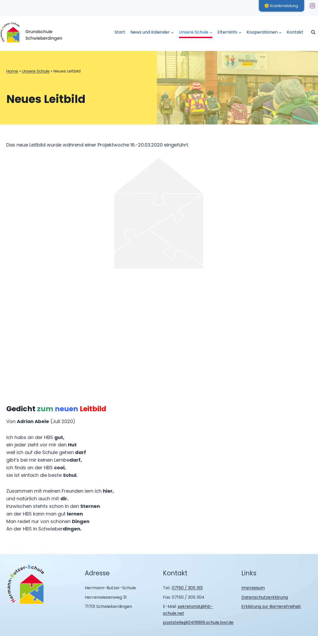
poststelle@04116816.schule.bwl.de (198, 622)
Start (120, 32)
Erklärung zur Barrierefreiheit (271, 606)
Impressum (253, 588)
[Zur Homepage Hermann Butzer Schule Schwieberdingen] (26, 585)
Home (12, 71)
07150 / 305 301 (187, 588)
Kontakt (295, 32)
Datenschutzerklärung (264, 597)
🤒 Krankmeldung (281, 5)
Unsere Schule (36, 71)
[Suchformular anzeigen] (313, 32)
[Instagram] (312, 5)
